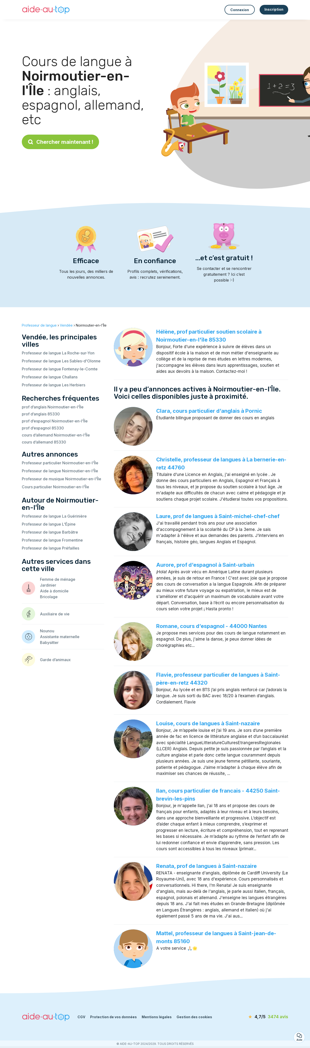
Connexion (239, 10)
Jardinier (48, 585)
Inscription (273, 9)
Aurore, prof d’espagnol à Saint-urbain (205, 565)
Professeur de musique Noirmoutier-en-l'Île (61, 478)
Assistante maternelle (59, 636)
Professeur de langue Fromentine (52, 540)
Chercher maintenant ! (60, 142)
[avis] (260, 1017)
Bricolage (49, 596)
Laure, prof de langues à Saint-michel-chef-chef (217, 516)
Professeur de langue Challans (50, 377)
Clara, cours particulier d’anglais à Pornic (209, 411)
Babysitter (49, 642)
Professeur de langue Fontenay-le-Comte (60, 369)
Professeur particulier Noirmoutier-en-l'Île (60, 462)
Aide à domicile (54, 591)
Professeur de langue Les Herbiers (53, 384)
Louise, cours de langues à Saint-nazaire (208, 723)
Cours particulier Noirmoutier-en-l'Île (55, 486)
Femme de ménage (57, 579)
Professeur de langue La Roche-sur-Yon (58, 353)
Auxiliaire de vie (55, 614)
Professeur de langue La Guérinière (54, 516)
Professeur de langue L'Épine (49, 524)
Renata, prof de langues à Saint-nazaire (206, 866)
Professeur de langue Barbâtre (50, 532)
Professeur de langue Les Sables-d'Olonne (61, 361)
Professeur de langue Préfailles (50, 548)
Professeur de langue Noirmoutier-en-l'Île (60, 470)
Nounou (47, 630)
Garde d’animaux (55, 659)
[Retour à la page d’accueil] (46, 9)
